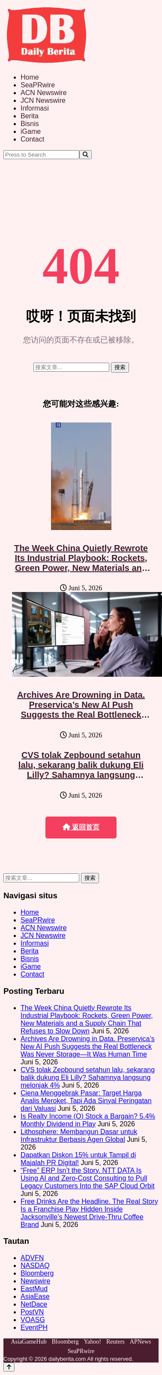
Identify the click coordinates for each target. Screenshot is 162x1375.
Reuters (115, 1341)
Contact (32, 139)
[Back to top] (9, 1367)
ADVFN (32, 1257)
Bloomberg (37, 1273)
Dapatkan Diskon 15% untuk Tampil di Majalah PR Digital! (78, 1158)
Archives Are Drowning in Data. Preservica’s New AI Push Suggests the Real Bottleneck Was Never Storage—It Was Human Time (81, 714)
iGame (31, 131)
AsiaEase (35, 1296)
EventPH (34, 1327)
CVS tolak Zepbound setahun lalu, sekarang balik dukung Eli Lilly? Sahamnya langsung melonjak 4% (81, 769)
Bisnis (30, 123)
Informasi (35, 108)
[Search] (85, 154)
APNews (140, 1341)
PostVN (32, 1312)
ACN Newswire (44, 92)
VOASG (33, 1319)
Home (30, 77)
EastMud (34, 1288)
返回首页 (81, 827)
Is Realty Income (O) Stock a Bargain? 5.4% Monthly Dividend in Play (88, 1120)
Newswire (35, 1281)
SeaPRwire (38, 85)
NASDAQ (35, 1265)
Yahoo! (92, 1341)
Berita (30, 116)
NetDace (34, 1304)
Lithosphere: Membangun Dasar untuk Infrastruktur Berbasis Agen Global (79, 1135)
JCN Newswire (43, 100)
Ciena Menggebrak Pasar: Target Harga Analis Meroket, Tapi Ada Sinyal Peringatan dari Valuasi (86, 1100)
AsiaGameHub (28, 1341)
